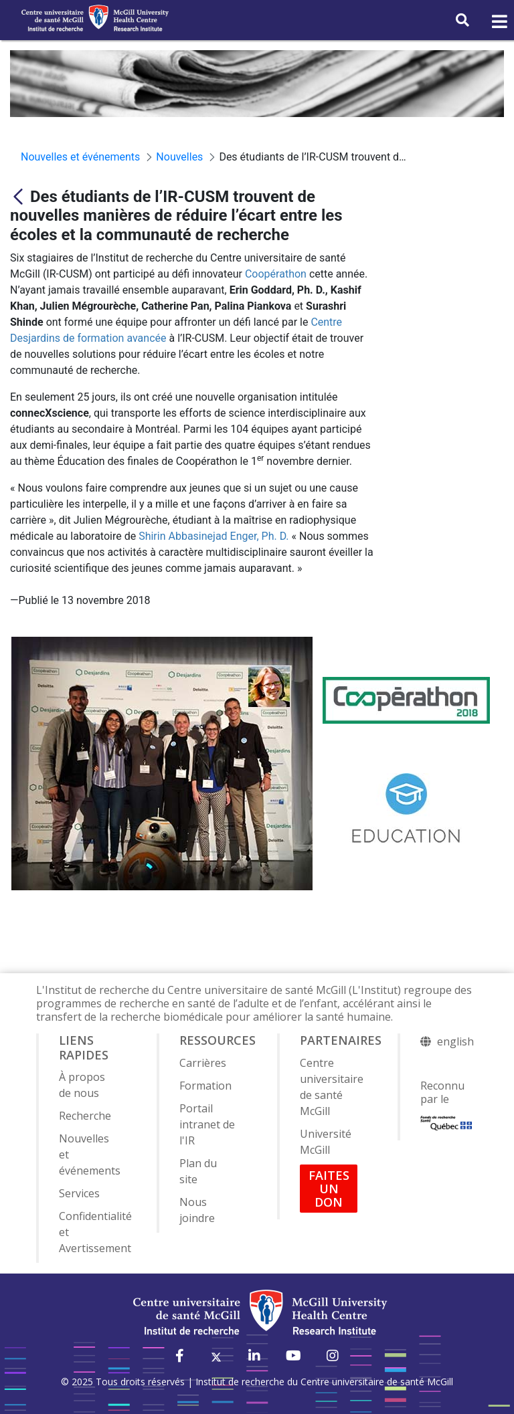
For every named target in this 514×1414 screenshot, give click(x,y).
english (455, 1041)
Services (79, 1193)
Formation (205, 1085)
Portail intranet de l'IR (207, 1124)
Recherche (85, 1115)
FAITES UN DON (329, 1188)
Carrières (202, 1062)
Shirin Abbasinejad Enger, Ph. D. (213, 536)
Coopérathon (276, 274)
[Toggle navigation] (498, 22)
